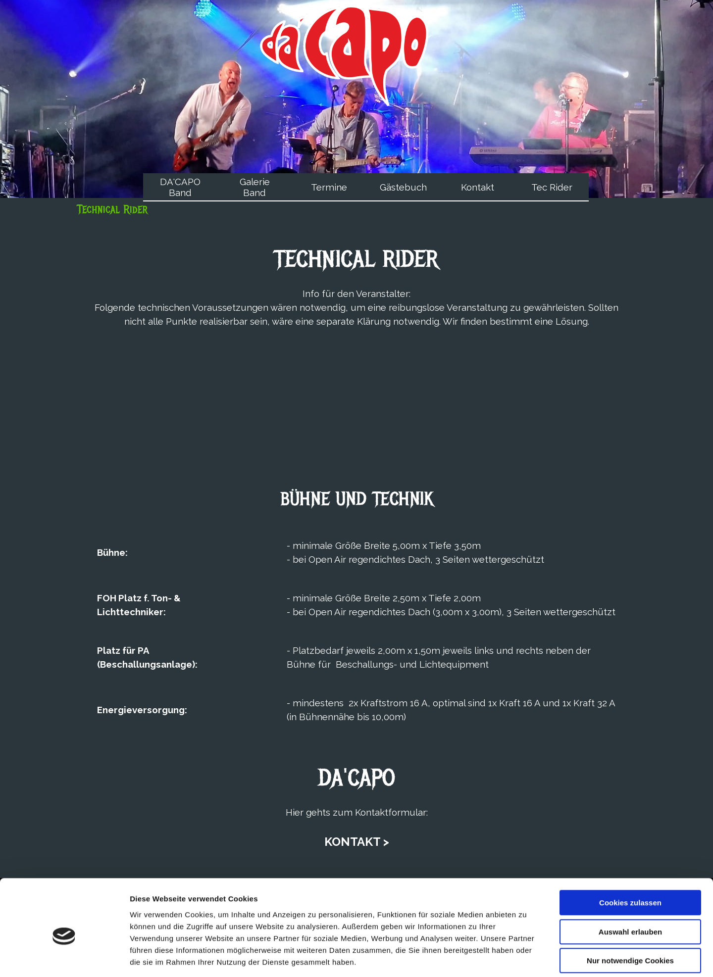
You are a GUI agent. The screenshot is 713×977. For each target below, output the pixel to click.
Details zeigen (527, 957)
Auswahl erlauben (630, 885)
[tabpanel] (356, 285)
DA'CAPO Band (180, 187)
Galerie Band (255, 187)
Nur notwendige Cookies (630, 914)
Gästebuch (403, 187)
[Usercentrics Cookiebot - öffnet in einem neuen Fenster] (64, 957)
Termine (329, 187)
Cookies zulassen (630, 856)
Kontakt (477, 187)
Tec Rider (551, 187)
